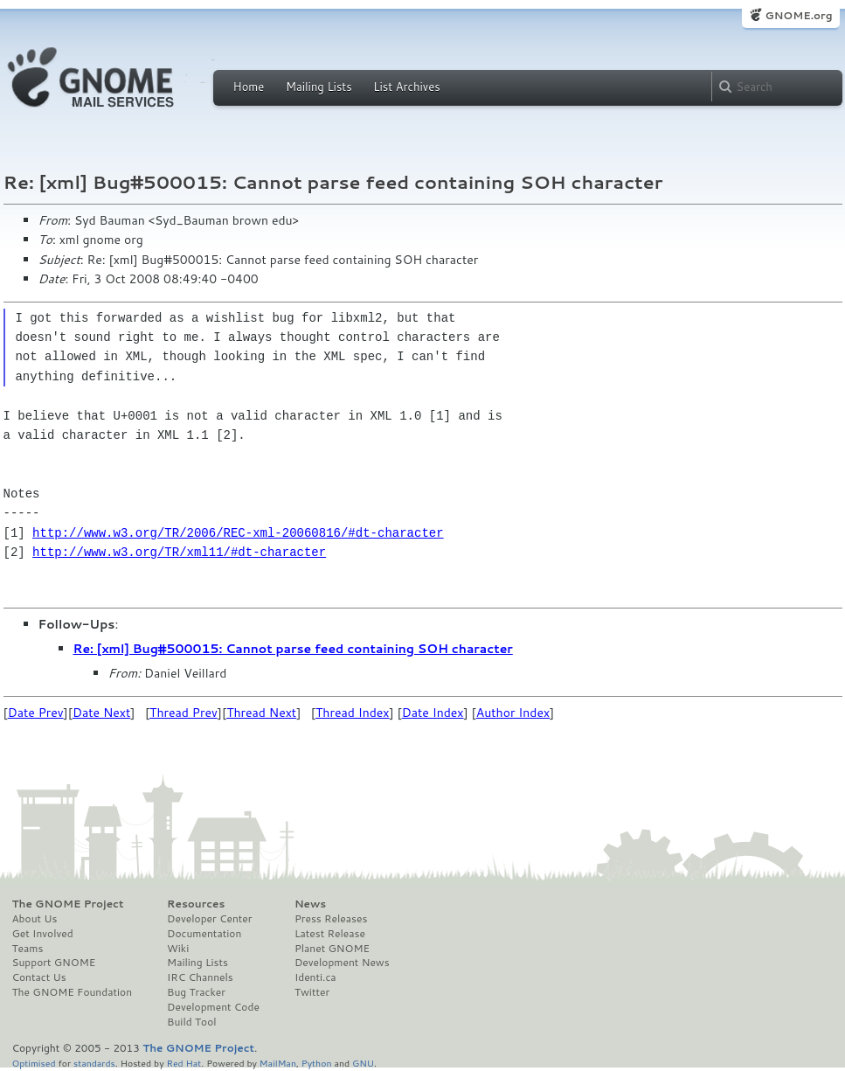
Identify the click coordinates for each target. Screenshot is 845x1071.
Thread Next (261, 712)
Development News (342, 963)
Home (249, 86)
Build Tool (191, 1022)
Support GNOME (54, 963)
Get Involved (42, 934)
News (310, 904)
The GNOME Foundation (72, 992)
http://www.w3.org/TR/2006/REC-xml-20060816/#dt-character (237, 533)
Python (316, 1062)
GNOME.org (798, 15)
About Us (35, 919)
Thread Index (352, 712)
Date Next (101, 712)
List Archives (406, 86)
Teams (28, 949)
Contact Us (39, 977)
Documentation (204, 934)
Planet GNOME (332, 949)
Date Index (433, 712)
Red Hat (183, 1062)
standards (94, 1062)
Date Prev (36, 712)
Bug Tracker (196, 992)
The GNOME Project (68, 904)
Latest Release (329, 934)
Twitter (311, 992)
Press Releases (330, 919)
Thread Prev (183, 712)
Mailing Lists (319, 86)
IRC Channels (200, 977)
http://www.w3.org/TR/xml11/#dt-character (179, 552)
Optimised (34, 1062)
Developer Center (209, 919)
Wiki (178, 949)
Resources (196, 904)
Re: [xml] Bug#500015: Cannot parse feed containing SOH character (293, 648)
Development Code (213, 1007)
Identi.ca (315, 977)
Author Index (513, 712)
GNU (363, 1062)
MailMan (278, 1062)
